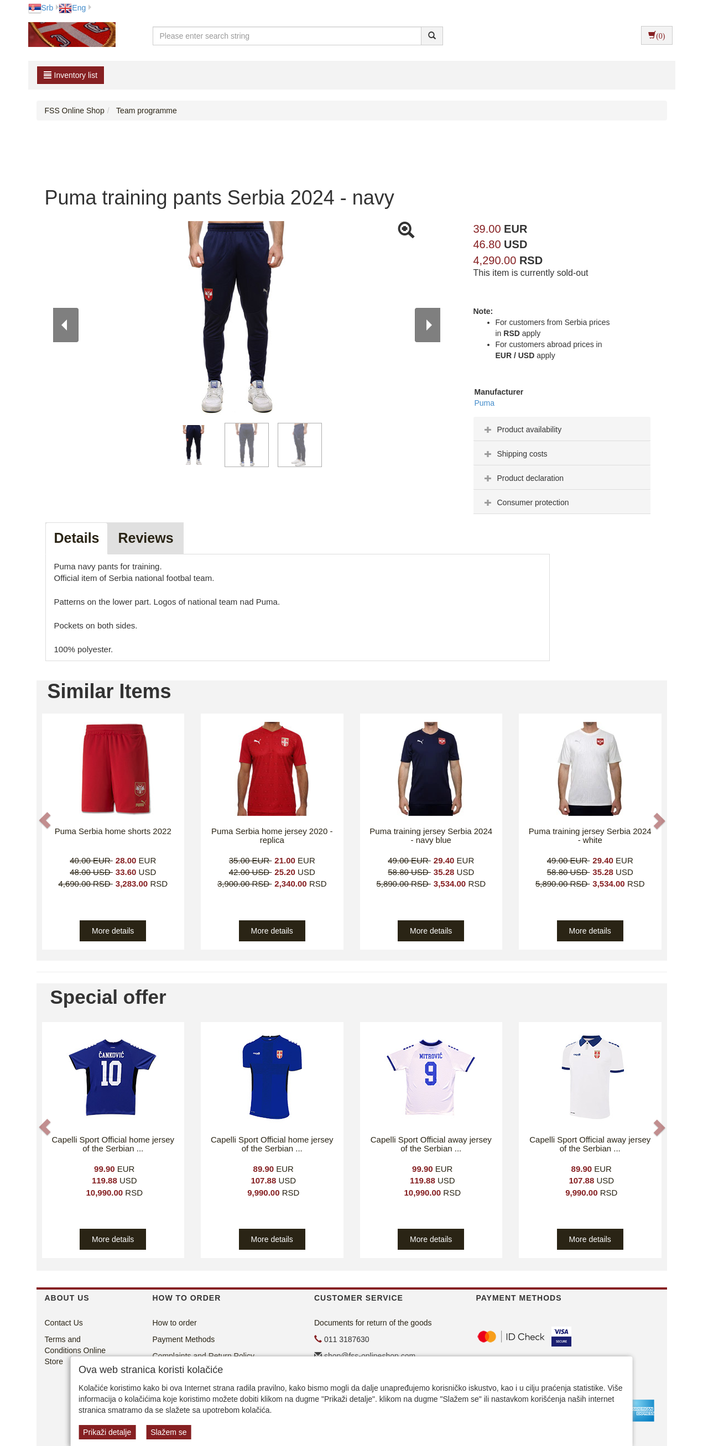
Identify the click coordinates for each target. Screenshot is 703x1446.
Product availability (522, 429)
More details (113, 930)
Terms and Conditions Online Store (75, 1350)
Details (77, 538)
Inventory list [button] (71, 75)
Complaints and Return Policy (203, 1355)
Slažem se (168, 1432)
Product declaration (523, 478)
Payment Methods (184, 1339)
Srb (41, 7)
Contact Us (64, 1322)
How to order (175, 1322)
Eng (72, 7)
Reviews (145, 538)
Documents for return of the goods (372, 1322)
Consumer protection (525, 502)
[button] (46, 820)
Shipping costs (515, 453)
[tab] (561, 429)
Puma (485, 403)
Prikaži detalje (107, 1432)
